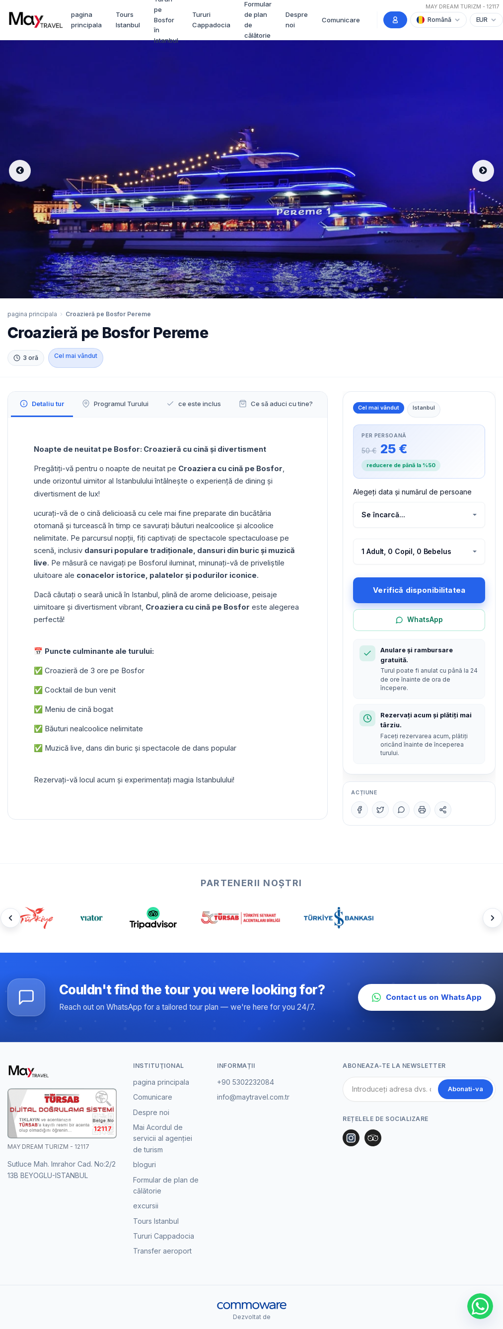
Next (483, 171)
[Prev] (10, 918)
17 (356, 289)
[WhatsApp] (401, 809)
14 (311, 289)
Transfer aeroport (162, 1251)
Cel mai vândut (75, 355)
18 (371, 289)
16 (341, 289)
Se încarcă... (383, 514)
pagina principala (86, 19)
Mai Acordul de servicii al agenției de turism (162, 1138)
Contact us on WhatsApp (427, 997)
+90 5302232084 (245, 1082)
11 (267, 289)
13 (296, 289)
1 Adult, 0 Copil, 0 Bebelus (406, 551)
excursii (145, 1205)
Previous (20, 171)
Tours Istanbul (128, 19)
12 (282, 289)
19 (386, 289)
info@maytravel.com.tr (253, 1097)
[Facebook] (359, 809)
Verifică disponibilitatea (419, 590)
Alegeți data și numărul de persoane (412, 492)
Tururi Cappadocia (211, 19)
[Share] (442, 809)
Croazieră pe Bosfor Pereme (108, 314)
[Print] (422, 809)
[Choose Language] (438, 20)
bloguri (144, 1164)
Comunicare (341, 20)
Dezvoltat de (252, 1317)
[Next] (493, 918)
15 (326, 289)
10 (252, 289)
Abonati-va (465, 1089)
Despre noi (297, 19)
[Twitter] (380, 809)
